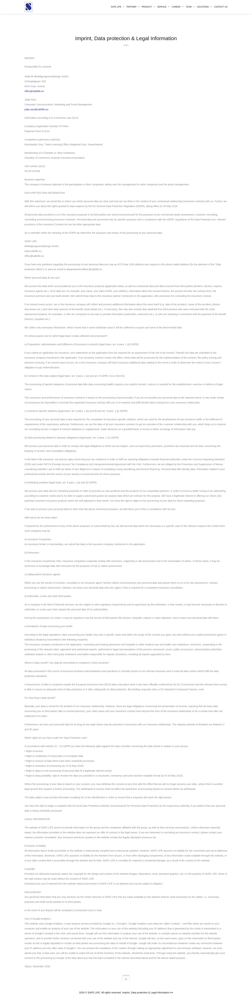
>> (171, 992)
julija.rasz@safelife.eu (36, 109)
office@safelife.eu (34, 91)
